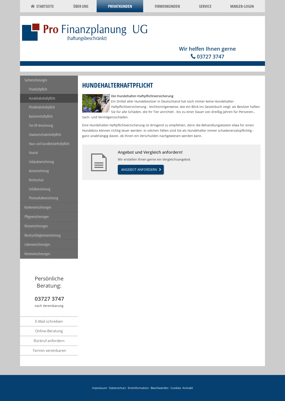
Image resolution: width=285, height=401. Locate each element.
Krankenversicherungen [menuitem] (37, 207)
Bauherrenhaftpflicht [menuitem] (41, 116)
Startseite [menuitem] (42, 6)
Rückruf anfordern (49, 340)
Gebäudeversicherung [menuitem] (41, 161)
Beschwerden (160, 388)
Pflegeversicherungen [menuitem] (36, 216)
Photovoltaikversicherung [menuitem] (43, 197)
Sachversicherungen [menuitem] (35, 80)
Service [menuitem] (205, 6)
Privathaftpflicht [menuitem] (38, 89)
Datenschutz (117, 388)
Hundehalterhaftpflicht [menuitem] (42, 98)
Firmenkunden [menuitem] (167, 6)
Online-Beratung (49, 330)
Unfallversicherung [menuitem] (39, 189)
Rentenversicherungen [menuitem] (37, 253)
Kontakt (187, 388)
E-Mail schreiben (49, 321)
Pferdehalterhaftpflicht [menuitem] (42, 107)
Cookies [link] (176, 388)
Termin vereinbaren (49, 350)
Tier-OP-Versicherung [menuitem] (41, 125)
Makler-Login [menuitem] (242, 6)
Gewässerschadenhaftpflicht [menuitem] (45, 134)
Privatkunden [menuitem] (120, 6)
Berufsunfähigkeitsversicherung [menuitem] (42, 235)
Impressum (99, 388)
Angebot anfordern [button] (139, 169)
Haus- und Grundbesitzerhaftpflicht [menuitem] (49, 143)
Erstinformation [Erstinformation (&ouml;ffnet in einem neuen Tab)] (138, 388)
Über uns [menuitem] (80, 6)
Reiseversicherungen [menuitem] (36, 226)
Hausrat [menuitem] (33, 152)
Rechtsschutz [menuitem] (36, 179)
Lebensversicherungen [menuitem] (37, 244)
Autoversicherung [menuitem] (39, 170)
